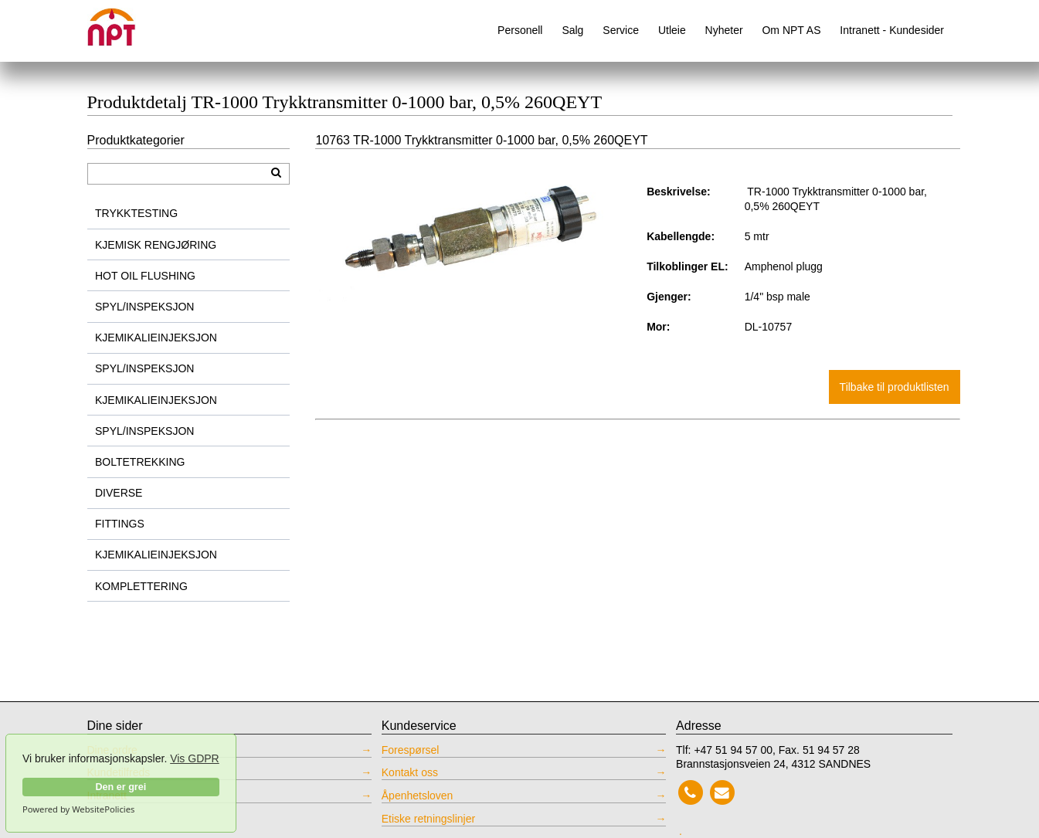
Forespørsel (411, 750)
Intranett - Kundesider (892, 30)
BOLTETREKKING (140, 462)
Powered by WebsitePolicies (78, 809)
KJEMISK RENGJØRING (155, 245)
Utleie (672, 30)
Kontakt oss (410, 772)
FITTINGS (119, 523)
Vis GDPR (194, 758)
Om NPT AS (791, 30)
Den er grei (120, 787)
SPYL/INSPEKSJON (144, 306)
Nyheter (724, 30)
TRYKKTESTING (136, 213)
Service (621, 30)
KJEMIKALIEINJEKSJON (156, 337)
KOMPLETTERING (141, 586)
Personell (519, 30)
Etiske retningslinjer (428, 819)
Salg (572, 30)
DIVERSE (118, 493)
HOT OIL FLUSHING (145, 276)
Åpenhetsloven (417, 795)
